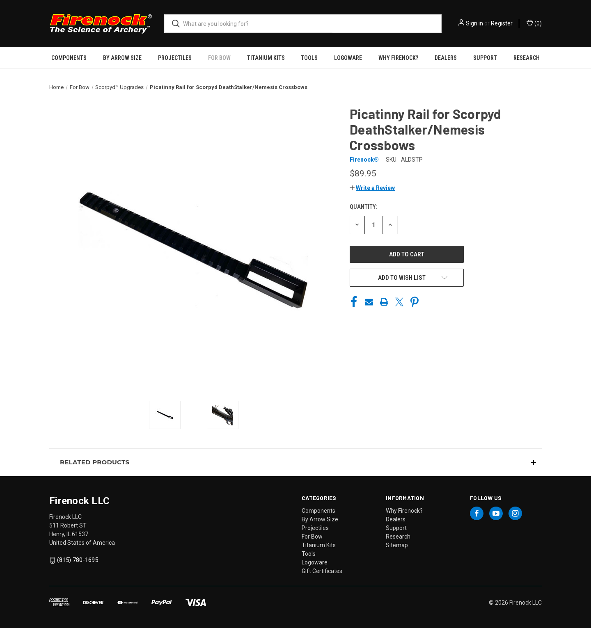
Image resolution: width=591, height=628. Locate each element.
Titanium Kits (266, 58)
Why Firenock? (398, 58)
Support (485, 58)
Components (69, 58)
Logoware (348, 58)
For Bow (219, 58)
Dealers (446, 58)
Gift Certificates (322, 571)
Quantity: (363, 206)
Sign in (474, 23)
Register (502, 23)
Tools (309, 58)
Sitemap (397, 545)
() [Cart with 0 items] (534, 23)
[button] (372, 188)
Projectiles (175, 58)
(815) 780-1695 (77, 560)
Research (526, 58)
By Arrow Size (122, 58)
